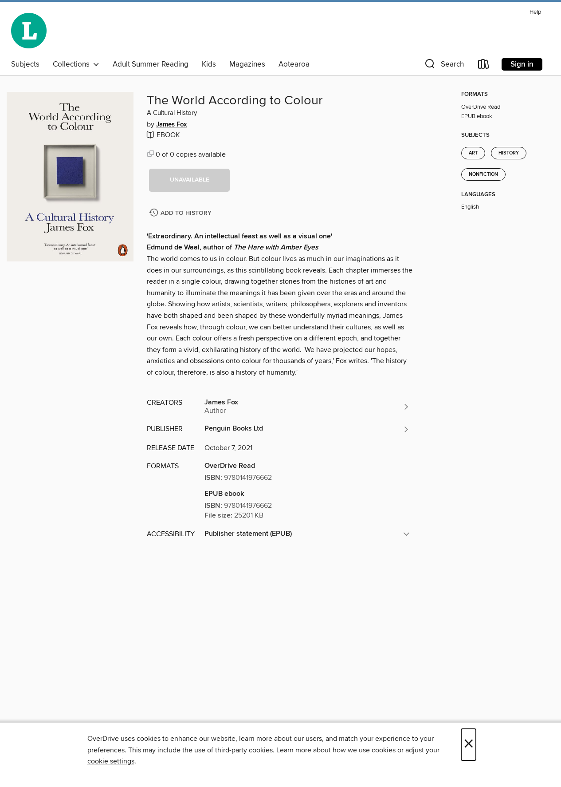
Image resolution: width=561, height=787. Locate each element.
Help (535, 12)
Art (473, 153)
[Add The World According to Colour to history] (181, 213)
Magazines (247, 64)
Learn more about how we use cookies (336, 750)
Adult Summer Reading (150, 64)
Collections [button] (76, 64)
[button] (443, 66)
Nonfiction (483, 174)
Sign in (522, 64)
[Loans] (484, 66)
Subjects (25, 64)
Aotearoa (294, 64)
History (508, 153)
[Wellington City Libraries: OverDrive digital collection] (28, 31)
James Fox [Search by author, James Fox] (171, 125)
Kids (209, 64)
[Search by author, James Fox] (307, 407)
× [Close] (468, 744)
